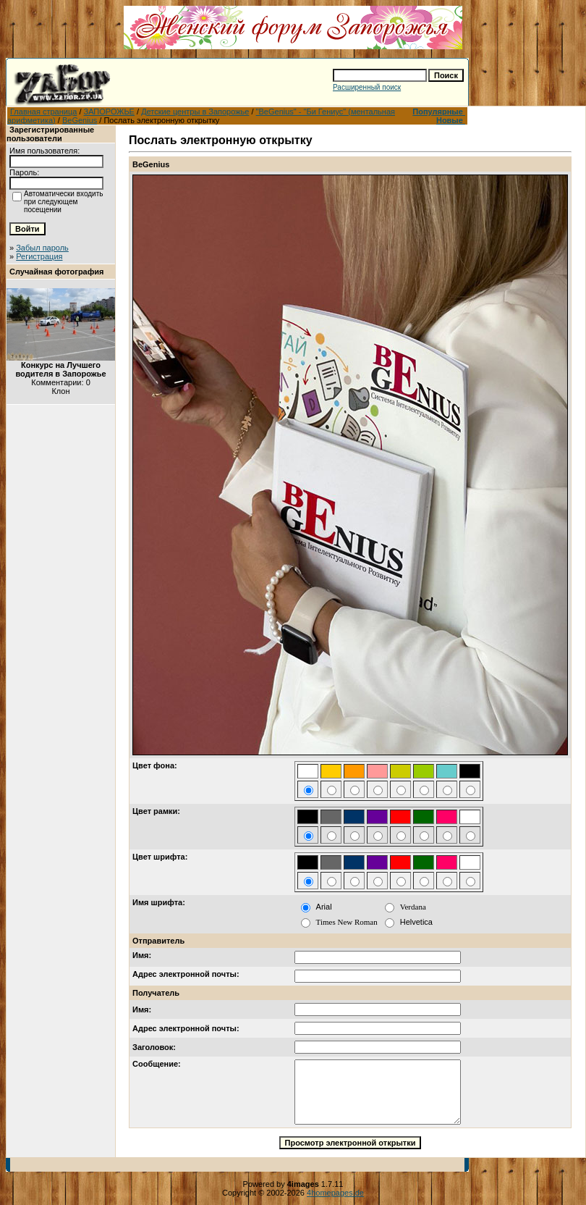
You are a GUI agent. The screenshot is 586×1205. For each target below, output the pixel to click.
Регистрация (39, 256)
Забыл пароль (42, 247)
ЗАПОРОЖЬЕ (109, 111)
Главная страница (43, 111)
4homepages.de (335, 1192)
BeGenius (79, 120)
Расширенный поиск (367, 87)
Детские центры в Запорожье (195, 111)
